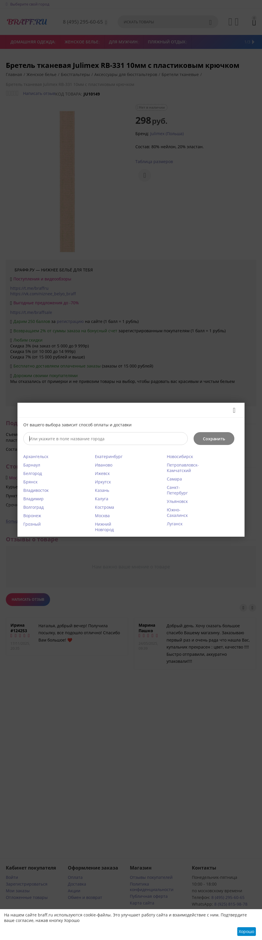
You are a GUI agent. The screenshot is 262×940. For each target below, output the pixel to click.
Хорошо (246, 931)
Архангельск (35, 456)
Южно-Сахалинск (177, 512)
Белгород (32, 473)
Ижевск (102, 473)
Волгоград (33, 507)
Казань (102, 490)
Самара (174, 479)
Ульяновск (177, 501)
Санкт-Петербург (177, 490)
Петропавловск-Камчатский (183, 467)
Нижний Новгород (104, 526)
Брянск (30, 482)
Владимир (33, 498)
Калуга (101, 498)
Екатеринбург (109, 456)
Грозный (32, 524)
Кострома (104, 507)
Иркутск (103, 482)
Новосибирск (180, 456)
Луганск (175, 523)
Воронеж (32, 515)
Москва (102, 515)
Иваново (103, 465)
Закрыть (232, 410)
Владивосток (36, 490)
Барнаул (31, 465)
